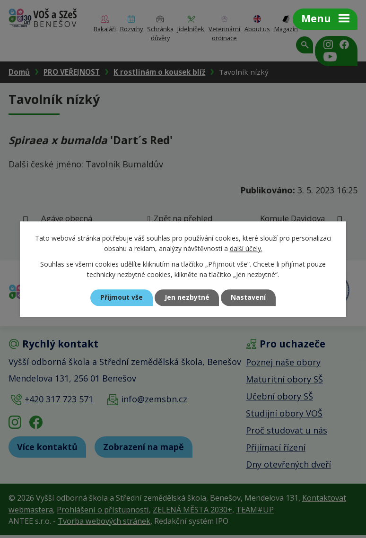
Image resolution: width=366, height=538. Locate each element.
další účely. (246, 248)
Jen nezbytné (187, 297)
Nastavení (248, 297)
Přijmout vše (121, 297)
